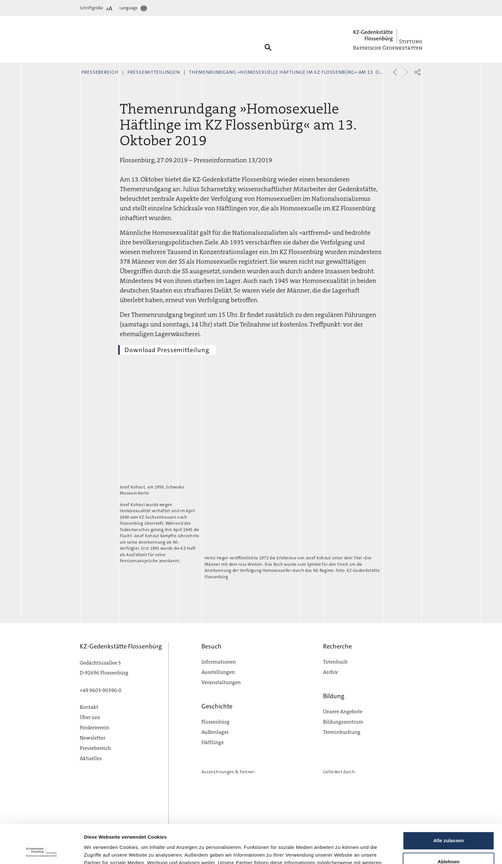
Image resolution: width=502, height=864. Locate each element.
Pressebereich (99, 72)
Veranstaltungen (221, 682)
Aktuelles (91, 758)
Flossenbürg (215, 721)
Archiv (330, 672)
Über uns (90, 717)
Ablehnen (448, 825)
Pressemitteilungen (153, 72)
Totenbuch (335, 661)
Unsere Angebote (342, 711)
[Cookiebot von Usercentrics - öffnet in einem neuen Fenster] (41, 851)
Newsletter (92, 737)
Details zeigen (100, 851)
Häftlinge (212, 742)
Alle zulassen (448, 804)
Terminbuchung (341, 732)
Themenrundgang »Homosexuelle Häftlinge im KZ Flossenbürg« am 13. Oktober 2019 (299, 72)
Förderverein (94, 727)
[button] (417, 72)
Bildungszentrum (343, 721)
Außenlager (215, 732)
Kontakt (89, 707)
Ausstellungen (218, 672)
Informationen (218, 661)
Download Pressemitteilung (167, 350)
